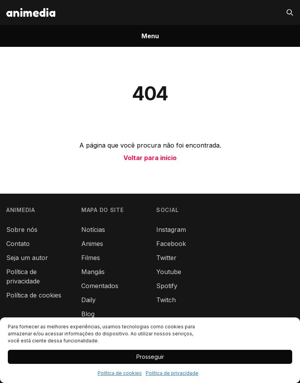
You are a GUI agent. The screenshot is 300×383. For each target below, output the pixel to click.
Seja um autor (27, 258)
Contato (18, 244)
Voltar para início (150, 158)
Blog (88, 314)
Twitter (166, 258)
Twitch (166, 300)
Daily (88, 300)
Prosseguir (150, 356)
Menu (150, 36)
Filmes (90, 258)
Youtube (168, 272)
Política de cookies (120, 373)
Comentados (99, 286)
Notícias (93, 229)
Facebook (171, 244)
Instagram (171, 229)
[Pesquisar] (290, 12)
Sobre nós (22, 229)
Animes (92, 244)
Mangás (93, 272)
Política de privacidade (172, 373)
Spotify (166, 286)
